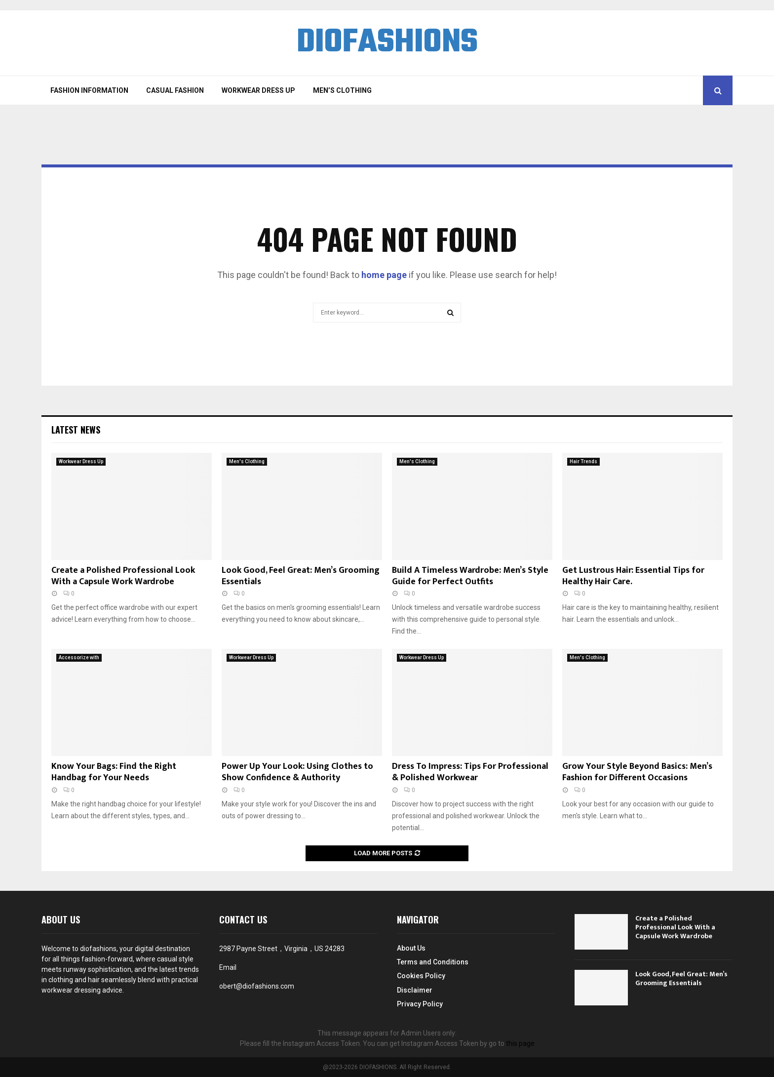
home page (384, 275)
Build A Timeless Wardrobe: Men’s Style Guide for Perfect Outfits (470, 576)
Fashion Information (89, 90)
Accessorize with (79, 657)
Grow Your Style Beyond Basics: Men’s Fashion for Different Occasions (637, 772)
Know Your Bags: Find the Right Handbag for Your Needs (113, 772)
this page (520, 1043)
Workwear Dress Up (258, 90)
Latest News (75, 429)
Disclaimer (414, 990)
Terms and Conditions (432, 962)
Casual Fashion (175, 90)
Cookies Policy (421, 976)
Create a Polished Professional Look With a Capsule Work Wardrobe (123, 576)
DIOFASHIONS (387, 43)
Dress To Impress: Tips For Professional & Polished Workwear (470, 772)
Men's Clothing (247, 461)
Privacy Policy (420, 1004)
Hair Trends (583, 461)
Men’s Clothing (342, 90)
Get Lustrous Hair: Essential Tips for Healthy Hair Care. (633, 576)
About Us (411, 948)
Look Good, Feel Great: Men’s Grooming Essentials (301, 576)
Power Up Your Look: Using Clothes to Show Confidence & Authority (297, 772)
